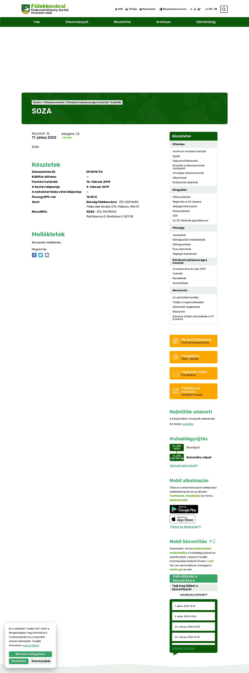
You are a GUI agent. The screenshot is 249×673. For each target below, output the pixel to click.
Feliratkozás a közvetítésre (185, 517)
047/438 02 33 (210, 649)
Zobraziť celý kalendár (184, 404)
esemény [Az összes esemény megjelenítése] (188, 362)
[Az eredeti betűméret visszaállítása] (195, 9)
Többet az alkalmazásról (185, 465)
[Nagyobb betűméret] (198, 9)
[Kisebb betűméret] (191, 9)
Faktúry (67, 76)
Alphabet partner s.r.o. (61, 629)
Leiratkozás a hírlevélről (193, 533)
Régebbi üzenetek (183, 587)
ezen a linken (11, 645)
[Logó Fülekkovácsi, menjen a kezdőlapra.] (57, 620)
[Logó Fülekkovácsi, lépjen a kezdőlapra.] (45, 9)
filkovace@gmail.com (214, 652)
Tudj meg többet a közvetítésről (185, 526)
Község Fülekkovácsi (54, 632)
